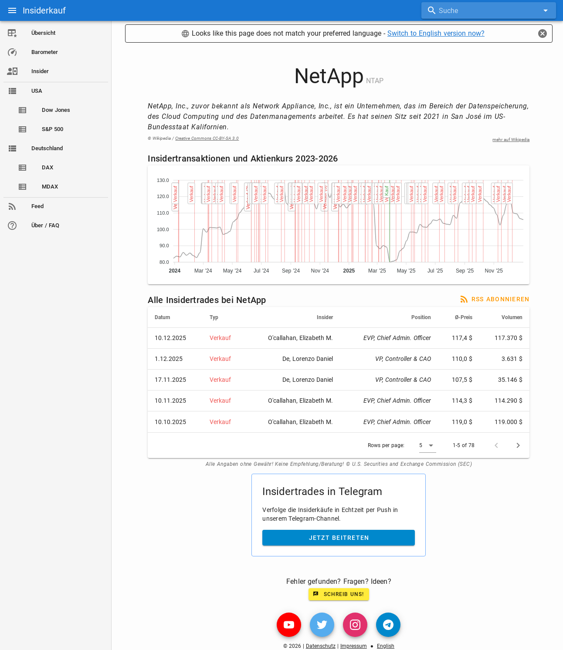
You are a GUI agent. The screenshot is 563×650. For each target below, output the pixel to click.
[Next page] (519, 445)
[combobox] (488, 10)
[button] (428, 445)
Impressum (354, 646)
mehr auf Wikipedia (511, 139)
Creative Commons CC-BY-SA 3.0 (208, 138)
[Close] (542, 33)
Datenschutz (321, 646)
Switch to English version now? (436, 33)
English (386, 646)
